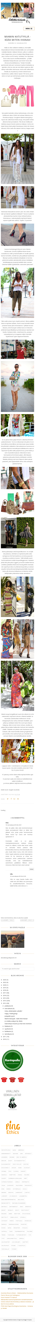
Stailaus (24, 1228)
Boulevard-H (5, 1167)
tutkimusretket (21, 1235)
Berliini (4, 1160)
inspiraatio (25, 1182)
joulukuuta (8, 1006)
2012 (4, 1003)
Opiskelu (23, 1217)
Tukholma (11, 1235)
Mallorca (21, 1199)
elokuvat (27, 1167)
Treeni (3, 1235)
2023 (4, 980)
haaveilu (4, 1174)
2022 (4, 982)
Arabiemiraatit (6, 1153)
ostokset (4, 1220)
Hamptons (12, 1174)
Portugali (19, 1220)
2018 (4, 990)
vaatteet (25, 1242)
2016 (4, 995)
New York (17, 1213)
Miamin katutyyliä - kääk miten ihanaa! (16, 1019)
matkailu (4, 1206)
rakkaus (4, 1224)
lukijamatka (23, 1196)
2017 (4, 993)
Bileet (10, 1160)
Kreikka (4, 1192)
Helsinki (26, 1174)
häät (25, 1178)
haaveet (23, 1171)
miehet (4, 1210)
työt (3, 1238)
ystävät (14, 1249)
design (14, 1167)
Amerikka (21, 1150)
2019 (4, 988)
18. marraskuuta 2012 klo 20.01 (14, 825)
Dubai (20, 1167)
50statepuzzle (6, 1150)
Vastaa (31, 869)
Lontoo (27, 1192)
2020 (4, 985)
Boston (26, 1164)
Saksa (9, 1228)
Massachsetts (6, 1203)
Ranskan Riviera (14, 1224)
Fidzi (9, 1171)
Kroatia (10, 1192)
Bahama (12, 1157)
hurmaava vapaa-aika (15, 1178)
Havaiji (20, 1174)
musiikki (4, 1213)
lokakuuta (7, 1026)
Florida (16, 1171)
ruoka (3, 1228)
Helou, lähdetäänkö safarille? (13, 1011)
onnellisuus (14, 1217)
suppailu (4, 1231)
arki (21, 1153)
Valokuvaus (5, 1245)
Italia (3, 1185)
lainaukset (19, 1192)
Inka (7, 823)
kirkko (9, 1189)
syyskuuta (8, 1029)
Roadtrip (24, 1224)
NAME (10, 1213)
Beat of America (22, 1157)
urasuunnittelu (12, 1238)
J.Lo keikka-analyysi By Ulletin (13, 1021)
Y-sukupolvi (21, 1245)
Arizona (15, 1153)
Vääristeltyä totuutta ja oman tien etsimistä (18, 1024)
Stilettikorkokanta (12, 1319)
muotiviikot (25, 1210)
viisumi (13, 1245)
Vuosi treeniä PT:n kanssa (9, 1297)
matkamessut (14, 1206)
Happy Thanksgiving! (11, 1013)
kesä (3, 1189)
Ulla (11, 874)
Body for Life (17, 1164)
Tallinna (29, 1231)
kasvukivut (28, 1185)
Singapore (16, 1228)
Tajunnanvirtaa (20, 1231)
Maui (21, 1206)
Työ (30, 1235)
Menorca (28, 1206)
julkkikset (10, 1185)
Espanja (4, 1171)
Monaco (10, 1210)
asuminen (4, 1157)
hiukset (4, 1178)
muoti (17, 1210)
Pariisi (12, 1220)
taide (11, 1231)
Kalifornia (19, 1185)
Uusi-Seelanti (16, 1242)
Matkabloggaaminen (18, 1203)
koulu (25, 1189)
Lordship (4, 1196)
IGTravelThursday (7, 1182)
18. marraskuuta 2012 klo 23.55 (18, 876)
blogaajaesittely (19, 1160)
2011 (4, 1036)
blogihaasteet (6, 1164)
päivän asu (28, 1220)
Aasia (14, 1150)
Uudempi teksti (8, 920)
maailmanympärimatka (9, 1199)
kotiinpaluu (17, 1189)
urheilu (21, 1238)
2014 (4, 998)
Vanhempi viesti (26, 920)
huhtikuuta (8, 1031)
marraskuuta (8, 1008)
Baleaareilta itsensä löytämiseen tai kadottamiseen (16, 1299)
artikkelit (28, 1153)
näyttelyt (5, 1217)
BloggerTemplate (27, 1319)
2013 (4, 1000)
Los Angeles (13, 1196)
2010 (4, 1039)
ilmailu (17, 1182)
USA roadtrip (6, 1242)
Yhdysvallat (5, 1249)
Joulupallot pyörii (10, 1016)
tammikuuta (8, 1034)
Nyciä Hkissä (26, 1213)
